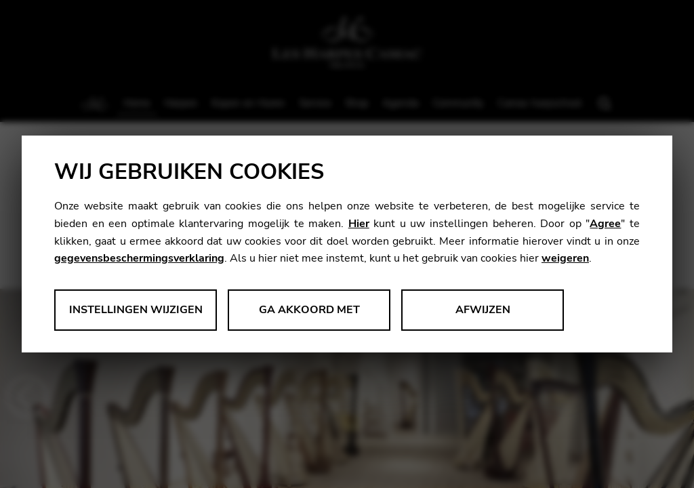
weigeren (565, 258)
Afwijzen (482, 309)
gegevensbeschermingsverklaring (139, 258)
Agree (605, 223)
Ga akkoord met (309, 309)
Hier (358, 223)
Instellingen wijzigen (136, 309)
